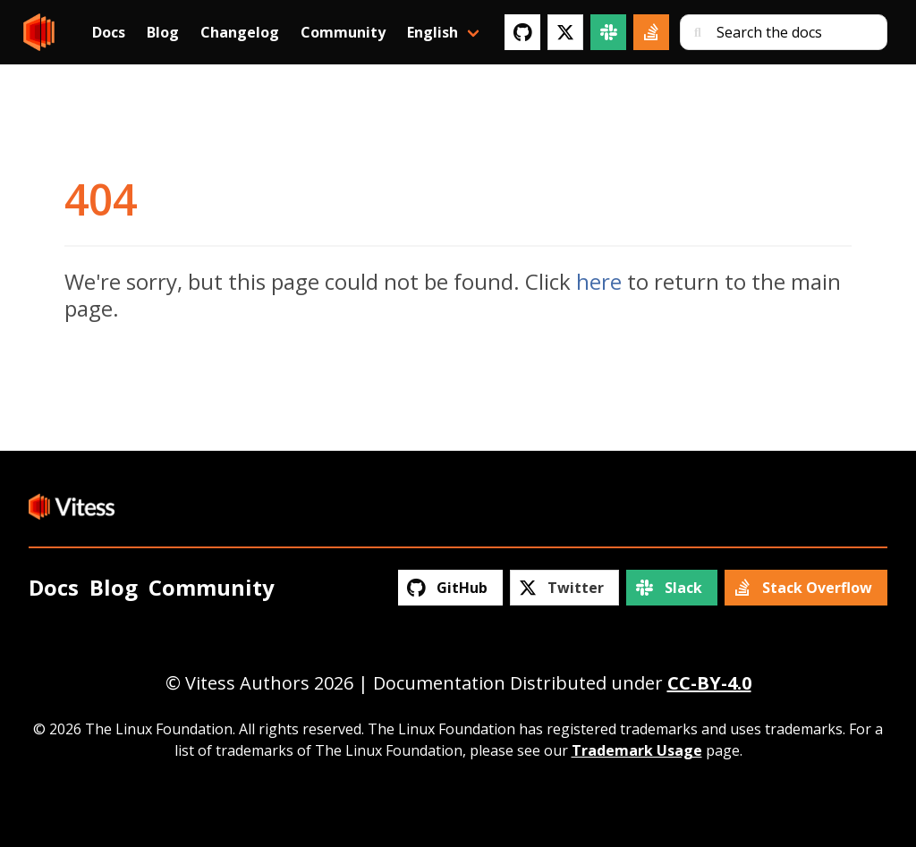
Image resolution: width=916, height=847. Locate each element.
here (599, 281)
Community (343, 32)
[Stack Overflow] (651, 32)
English (432, 32)
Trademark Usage (637, 750)
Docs (108, 32)
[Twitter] (565, 32)
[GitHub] (522, 32)
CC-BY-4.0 (709, 683)
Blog (163, 32)
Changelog (239, 32)
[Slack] (608, 32)
